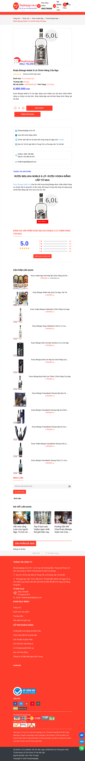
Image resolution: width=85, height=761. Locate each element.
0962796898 (46, 9)
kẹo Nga (54, 738)
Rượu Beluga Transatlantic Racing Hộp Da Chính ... (49, 410)
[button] (27, 553)
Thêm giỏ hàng (27, 114)
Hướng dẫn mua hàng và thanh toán (27, 631)
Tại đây (61, 140)
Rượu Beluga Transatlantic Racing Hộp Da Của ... (50, 427)
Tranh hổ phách (60, 735)
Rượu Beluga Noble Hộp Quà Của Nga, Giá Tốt (50, 292)
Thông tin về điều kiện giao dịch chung (28, 656)
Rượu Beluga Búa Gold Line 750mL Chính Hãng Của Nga (50, 376)
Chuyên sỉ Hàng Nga (27, 735)
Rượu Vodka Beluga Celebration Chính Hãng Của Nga (49, 309)
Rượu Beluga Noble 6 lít (22, 184)
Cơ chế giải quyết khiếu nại (23, 648)
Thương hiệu (18, 616)
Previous (15, 524)
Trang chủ (16, 18)
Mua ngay (39, 108)
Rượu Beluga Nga (52, 18)
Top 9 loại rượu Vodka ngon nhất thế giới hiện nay (41, 529)
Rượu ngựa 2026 (36, 741)
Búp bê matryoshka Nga (30, 738)
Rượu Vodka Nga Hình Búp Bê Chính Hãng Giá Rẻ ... (50, 276)
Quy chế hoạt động (20, 652)
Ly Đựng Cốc (62, 738)
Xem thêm (42, 221)
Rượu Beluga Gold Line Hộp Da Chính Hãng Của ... (49, 360)
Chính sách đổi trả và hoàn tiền (25, 635)
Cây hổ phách (50, 735)
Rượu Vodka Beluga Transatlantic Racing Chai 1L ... (49, 444)
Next (69, 524)
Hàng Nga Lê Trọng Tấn (20, 732)
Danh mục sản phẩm (21, 612)
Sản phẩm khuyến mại (21, 620)
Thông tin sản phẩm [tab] (22, 171)
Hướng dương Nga (45, 738)
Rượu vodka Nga (37, 18)
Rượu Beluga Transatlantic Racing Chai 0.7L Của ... (49, 460)
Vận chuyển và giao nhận (23, 639)
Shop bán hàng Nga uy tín (37, 732)
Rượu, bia (26, 18)
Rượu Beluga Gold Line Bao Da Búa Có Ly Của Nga (50, 343)
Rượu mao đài (25, 741)
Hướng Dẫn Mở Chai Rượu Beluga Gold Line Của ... (63, 529)
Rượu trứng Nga (40, 735)
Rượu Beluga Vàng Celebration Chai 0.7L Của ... (49, 326)
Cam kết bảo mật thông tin (23, 644)
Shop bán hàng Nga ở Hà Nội (56, 732)
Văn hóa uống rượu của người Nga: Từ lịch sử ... (21, 529)
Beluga (26, 82)
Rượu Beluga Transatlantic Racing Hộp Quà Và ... (50, 393)
